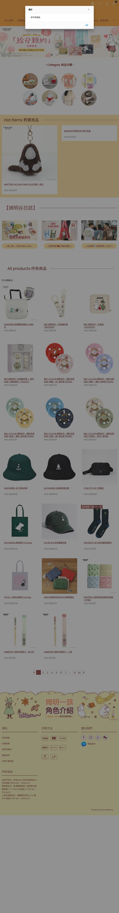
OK (86, 25)
